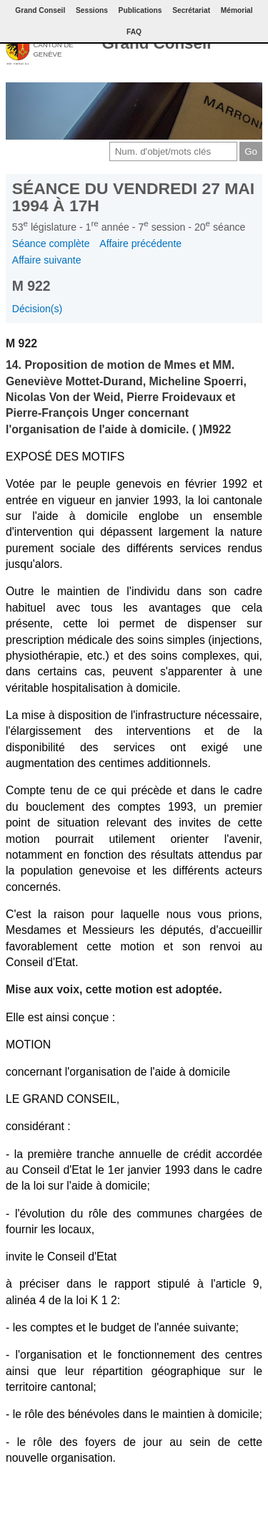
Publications (140, 10)
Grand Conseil (156, 43)
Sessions (92, 10)
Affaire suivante (46, 260)
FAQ (134, 32)
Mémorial (237, 10)
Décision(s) (37, 308)
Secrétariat (191, 10)
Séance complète (51, 243)
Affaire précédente (140, 243)
